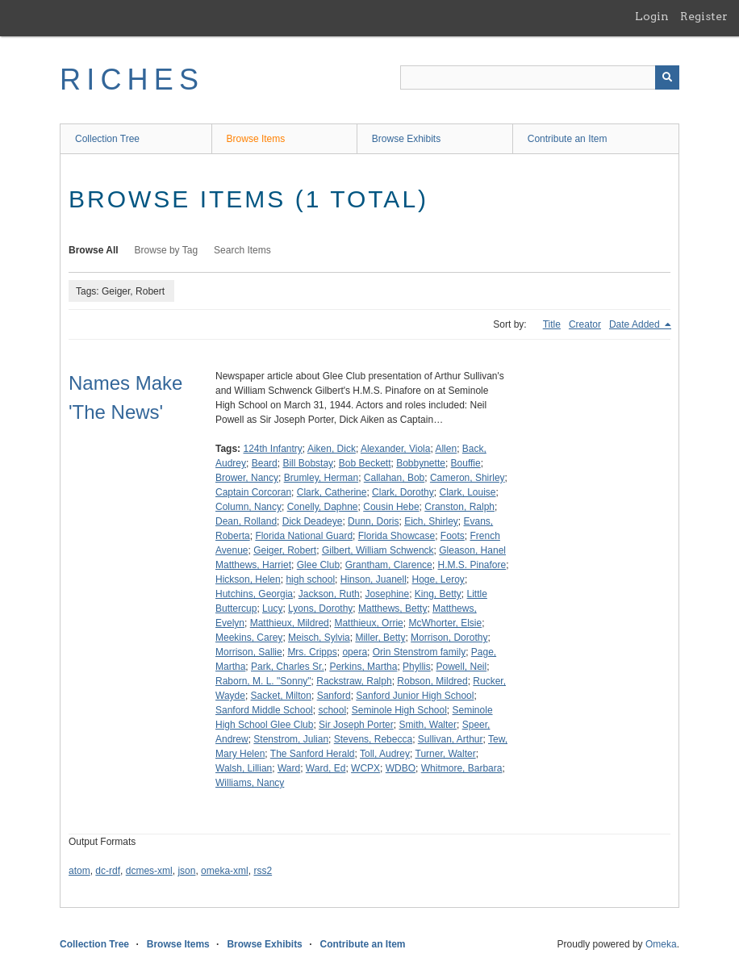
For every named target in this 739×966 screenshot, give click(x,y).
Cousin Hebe (391, 506)
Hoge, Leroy (438, 579)
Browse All (94, 250)
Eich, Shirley (431, 521)
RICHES (132, 79)
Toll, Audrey (385, 753)
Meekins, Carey (248, 637)
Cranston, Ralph (459, 506)
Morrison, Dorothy (449, 637)
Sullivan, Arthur (450, 739)
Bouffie (466, 463)
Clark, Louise (467, 492)
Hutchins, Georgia (254, 594)
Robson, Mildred (432, 681)
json (186, 870)
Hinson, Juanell (373, 579)
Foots (452, 536)
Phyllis (417, 666)
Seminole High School (399, 710)
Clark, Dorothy (403, 492)
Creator (585, 324)
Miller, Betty (380, 637)
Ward (289, 768)
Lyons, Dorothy (320, 608)
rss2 (262, 870)
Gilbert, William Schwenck (378, 550)
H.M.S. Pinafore (471, 565)
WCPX (365, 768)
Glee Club (318, 565)
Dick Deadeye (312, 521)
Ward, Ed (326, 768)
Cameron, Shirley (467, 477)
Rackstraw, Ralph (353, 681)
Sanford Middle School (264, 710)
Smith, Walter (428, 724)
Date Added (635, 324)
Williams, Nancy (249, 782)
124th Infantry (272, 448)
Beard (265, 463)
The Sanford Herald (312, 753)
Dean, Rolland (246, 521)
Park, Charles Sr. (287, 666)
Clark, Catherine (332, 492)
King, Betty (438, 594)
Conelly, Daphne (322, 506)
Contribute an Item (567, 138)
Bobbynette (420, 463)
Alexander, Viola (396, 448)
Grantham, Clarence (388, 565)
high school (310, 579)
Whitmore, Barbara (462, 768)
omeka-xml (224, 870)
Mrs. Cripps (311, 652)
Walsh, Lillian (243, 768)
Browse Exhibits (406, 138)
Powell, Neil (461, 666)
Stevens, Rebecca (373, 739)
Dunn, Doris (373, 521)
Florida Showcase (396, 536)
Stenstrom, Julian (290, 739)
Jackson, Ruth (329, 594)
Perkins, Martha (363, 666)
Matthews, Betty (392, 608)
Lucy (272, 608)
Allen (446, 448)
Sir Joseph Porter (356, 724)
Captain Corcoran (253, 492)
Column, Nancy (248, 506)
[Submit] (667, 77)
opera (354, 652)
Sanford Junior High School (415, 695)
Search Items (242, 250)
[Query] (539, 77)
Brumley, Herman (321, 477)
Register (704, 16)
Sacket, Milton (281, 695)
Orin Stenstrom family (419, 652)
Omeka (661, 944)
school (332, 710)
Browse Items (256, 138)
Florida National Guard (304, 536)
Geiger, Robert (284, 550)
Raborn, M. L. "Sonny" (263, 681)
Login (652, 16)
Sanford (334, 695)
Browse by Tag (166, 250)
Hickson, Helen (248, 579)
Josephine (387, 594)
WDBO (400, 768)
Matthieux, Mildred (289, 623)
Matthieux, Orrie (368, 623)
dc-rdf (107, 870)
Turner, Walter (445, 753)
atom (79, 870)
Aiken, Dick (331, 448)
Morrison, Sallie (248, 652)
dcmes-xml (149, 870)
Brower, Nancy (246, 477)
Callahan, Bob (394, 477)
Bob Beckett (365, 463)
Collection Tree (107, 138)
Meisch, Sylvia (319, 637)
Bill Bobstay (307, 463)
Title (552, 324)
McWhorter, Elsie (445, 623)
